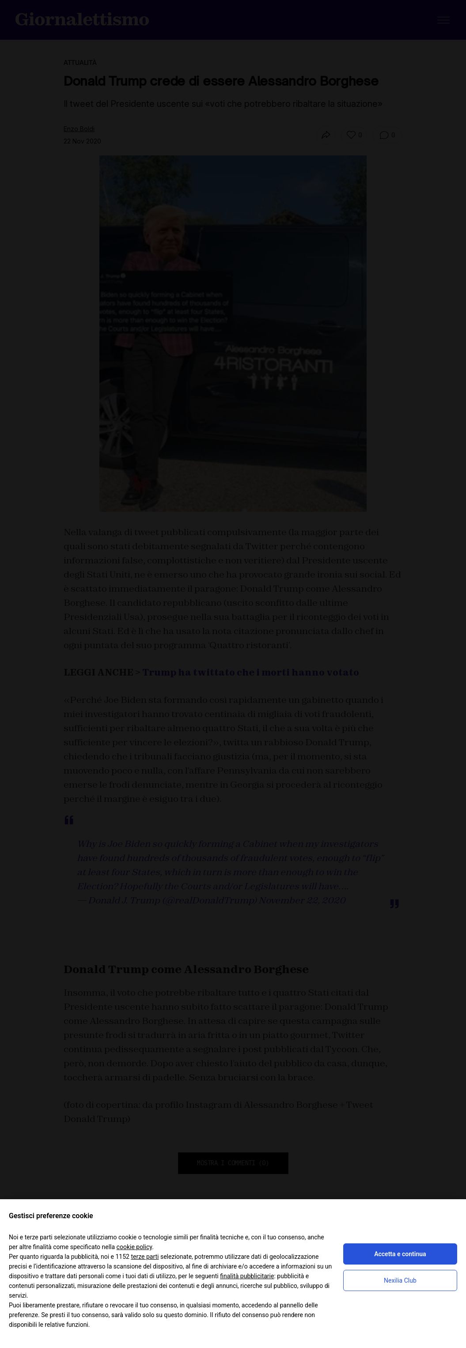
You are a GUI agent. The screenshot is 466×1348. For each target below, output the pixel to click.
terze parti (145, 1256)
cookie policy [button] (134, 1246)
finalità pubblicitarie (247, 1276)
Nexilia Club (400, 1280)
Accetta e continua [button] (400, 1253)
